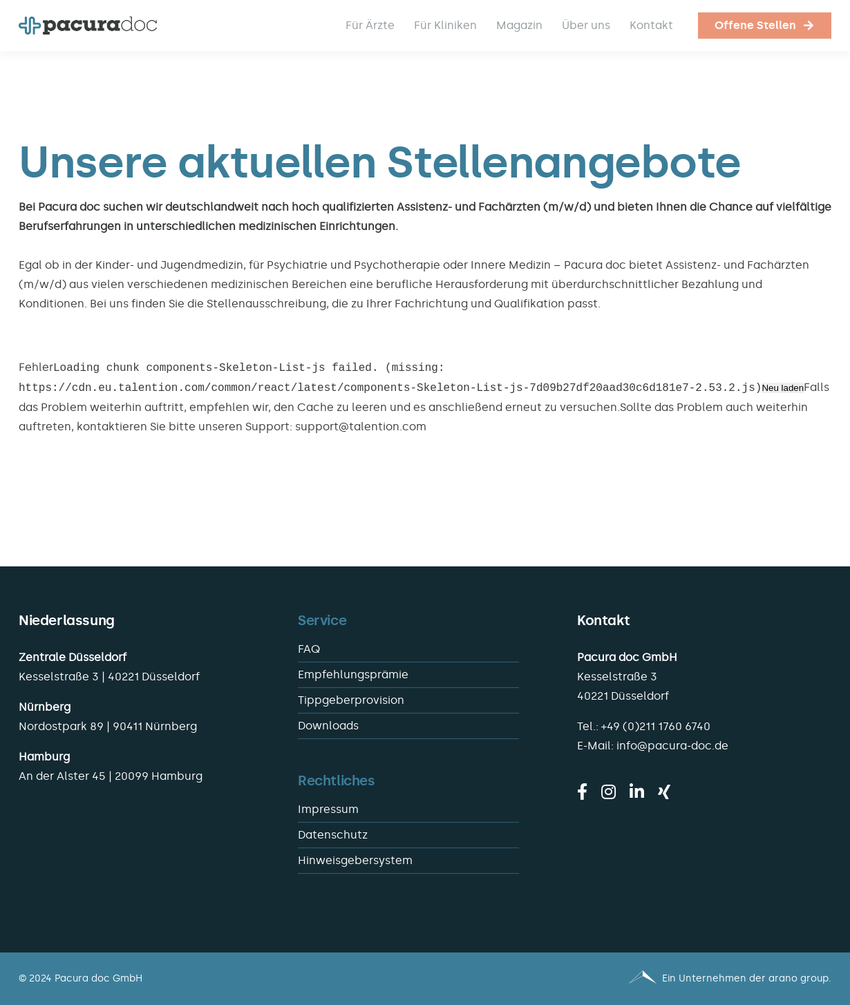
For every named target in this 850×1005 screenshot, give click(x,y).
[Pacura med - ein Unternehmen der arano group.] (634, 979)
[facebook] (582, 791)
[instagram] (608, 791)
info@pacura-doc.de (672, 745)
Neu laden (783, 388)
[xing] (664, 791)
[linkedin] (637, 791)
